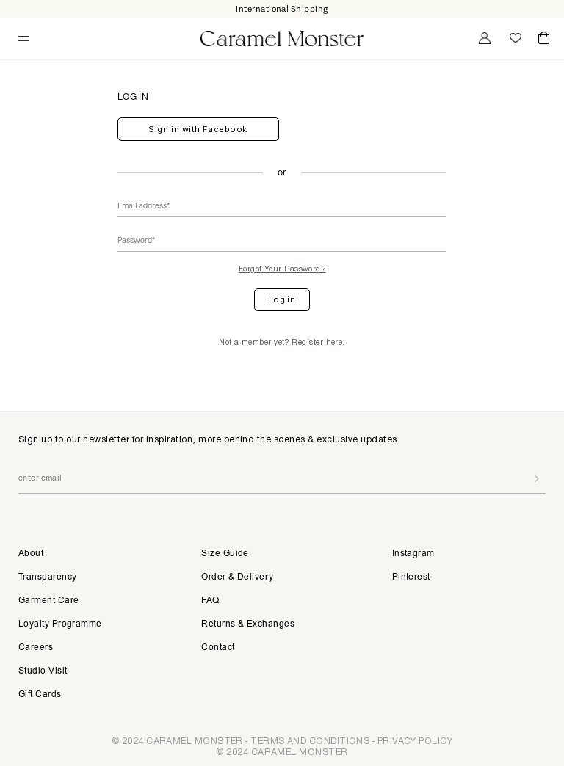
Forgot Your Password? (282, 268)
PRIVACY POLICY (414, 740)
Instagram (413, 554)
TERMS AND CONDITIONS (309, 740)
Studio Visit (42, 671)
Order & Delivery (237, 577)
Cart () (543, 38)
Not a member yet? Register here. (282, 342)
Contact (217, 647)
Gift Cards (40, 694)
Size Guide (225, 554)
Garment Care (48, 601)
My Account (483, 38)
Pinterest (411, 577)
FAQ (210, 601)
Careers (35, 647)
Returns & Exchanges (247, 624)
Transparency (47, 577)
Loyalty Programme (60, 624)
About (30, 554)
